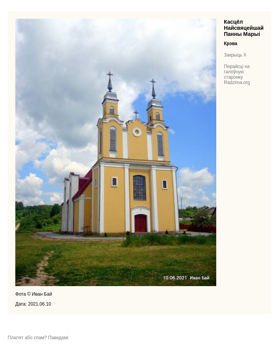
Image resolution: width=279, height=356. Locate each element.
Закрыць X (235, 55)
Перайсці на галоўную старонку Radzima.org (237, 74)
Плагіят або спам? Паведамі (38, 337)
